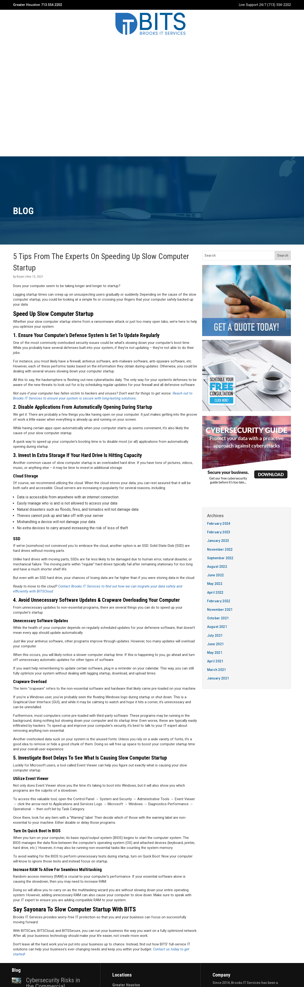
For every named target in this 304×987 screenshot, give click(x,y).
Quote (210, 45)
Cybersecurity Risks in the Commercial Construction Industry (53, 839)
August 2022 (217, 420)
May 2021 (214, 506)
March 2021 (216, 523)
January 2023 (218, 394)
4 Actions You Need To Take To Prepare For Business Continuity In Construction (51, 877)
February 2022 (218, 454)
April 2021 (215, 514)
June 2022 (215, 428)
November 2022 (220, 403)
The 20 (178, 968)
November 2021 (220, 463)
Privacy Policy (152, 975)
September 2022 (220, 411)
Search (282, 109)
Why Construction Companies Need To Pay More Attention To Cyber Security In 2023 (53, 917)
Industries (144, 45)
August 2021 (217, 480)
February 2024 (218, 377)
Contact (188, 45)
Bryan (20, 130)
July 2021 (215, 489)
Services (118, 45)
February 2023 (218, 385)
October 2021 (218, 471)
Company (94, 45)
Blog (167, 45)
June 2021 (215, 497)
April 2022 (215, 446)
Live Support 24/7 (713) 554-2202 (265, 5)
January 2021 (218, 532)
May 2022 (214, 437)
